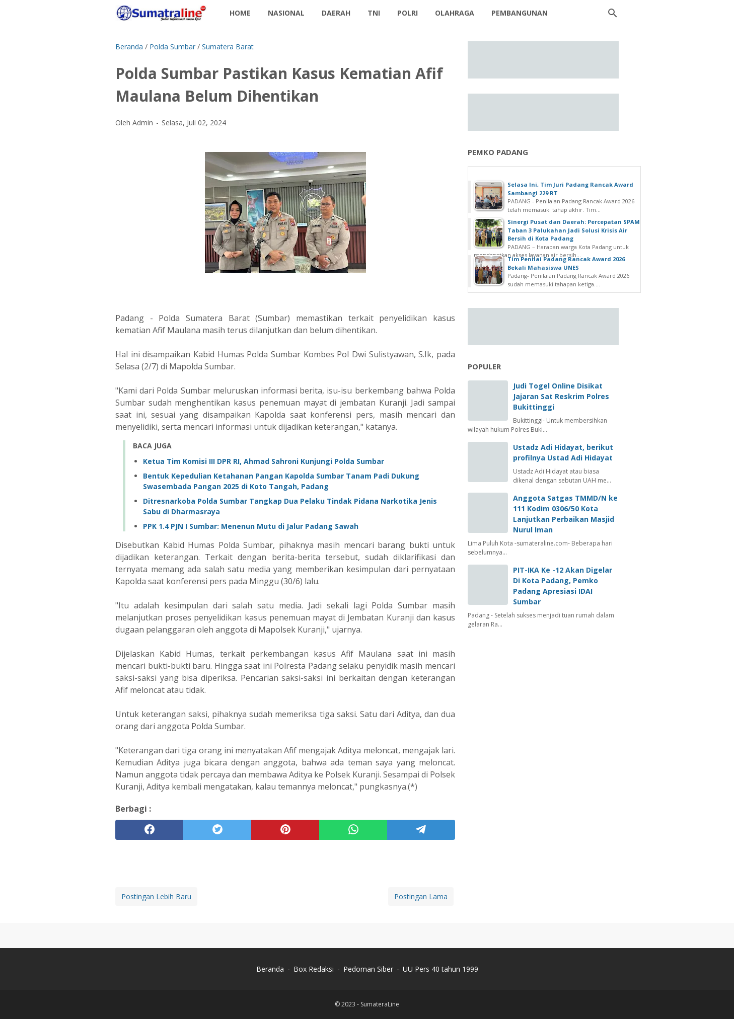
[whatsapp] (353, 830)
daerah (336, 13)
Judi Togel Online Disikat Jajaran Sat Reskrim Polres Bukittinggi (561, 396)
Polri (407, 13)
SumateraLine (379, 1004)
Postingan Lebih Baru (156, 896)
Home (240, 13)
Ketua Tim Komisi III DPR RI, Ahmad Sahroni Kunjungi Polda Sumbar (263, 461)
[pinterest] (285, 830)
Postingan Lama (421, 896)
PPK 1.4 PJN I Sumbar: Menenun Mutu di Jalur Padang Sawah (250, 526)
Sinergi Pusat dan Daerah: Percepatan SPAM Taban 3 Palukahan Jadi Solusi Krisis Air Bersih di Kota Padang (573, 230)
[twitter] (217, 830)
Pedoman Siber (368, 969)
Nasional (286, 13)
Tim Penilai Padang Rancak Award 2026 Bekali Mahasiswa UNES (566, 263)
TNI (374, 13)
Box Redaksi (314, 969)
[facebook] (149, 830)
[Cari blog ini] (613, 13)
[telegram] (421, 830)
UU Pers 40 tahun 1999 (440, 969)
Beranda (270, 969)
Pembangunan (519, 13)
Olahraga (454, 13)
